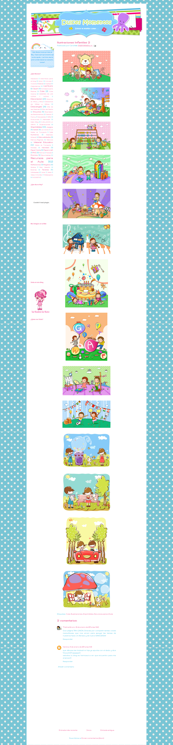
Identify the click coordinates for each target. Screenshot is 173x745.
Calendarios (35, 86)
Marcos (50, 140)
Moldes (33, 147)
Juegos (49, 127)
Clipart (35, 88)
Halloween (46, 119)
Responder (68, 639)
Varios (43, 172)
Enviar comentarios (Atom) (92, 738)
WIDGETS (36, 177)
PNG (34, 152)
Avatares (34, 83)
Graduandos (35, 119)
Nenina (66, 647)
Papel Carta (36, 150)
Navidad (45, 147)
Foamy (33, 117)
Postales (49, 152)
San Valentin (45, 167)
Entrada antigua (107, 730)
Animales (48, 81)
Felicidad (48, 114)
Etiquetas (37, 112)
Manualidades (45, 137)
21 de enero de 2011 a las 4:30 (81, 647)
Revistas (33, 167)
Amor (41, 81)
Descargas (36, 107)
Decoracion (36, 99)
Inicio (88, 730)
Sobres (34, 170)
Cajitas (48, 83)
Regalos (46, 164)
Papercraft (48, 150)
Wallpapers (48, 175)
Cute (68, 614)
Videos (49, 172)
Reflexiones (36, 164)
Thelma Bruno (69, 627)
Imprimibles (88, 614)
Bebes (40, 83)
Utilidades (35, 172)
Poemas (41, 152)
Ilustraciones (76, 614)
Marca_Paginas (37, 140)
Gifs (49, 117)
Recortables (46, 155)
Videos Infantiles (36, 175)
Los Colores (45, 129)
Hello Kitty (34, 122)
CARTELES (48, 86)
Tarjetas (45, 170)
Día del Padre (47, 109)
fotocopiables (41, 117)
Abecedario (34, 78)
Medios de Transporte (43, 145)
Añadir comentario (66, 667)
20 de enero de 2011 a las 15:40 (87, 627)
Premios (34, 155)
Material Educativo (43, 142)
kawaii (35, 129)
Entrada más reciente (68, 730)
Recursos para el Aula (103, 614)
